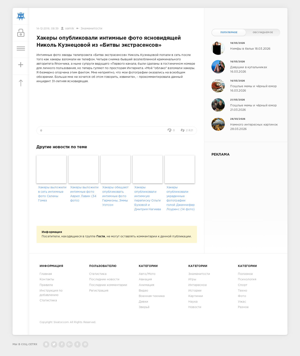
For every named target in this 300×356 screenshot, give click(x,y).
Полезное (245, 274)
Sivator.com (61, 322)
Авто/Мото (147, 274)
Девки (143, 302)
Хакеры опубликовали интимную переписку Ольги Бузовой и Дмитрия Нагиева (147, 198)
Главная (46, 274)
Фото (242, 296)
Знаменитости (91, 28)
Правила (46, 285)
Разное (243, 307)
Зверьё (144, 307)
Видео (143, 290)
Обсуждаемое (263, 32)
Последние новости (104, 279)
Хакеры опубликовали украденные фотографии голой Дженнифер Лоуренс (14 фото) (180, 198)
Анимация (146, 285)
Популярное (229, 32)
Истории (194, 290)
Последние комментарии (108, 285)
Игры (192, 279)
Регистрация (98, 290)
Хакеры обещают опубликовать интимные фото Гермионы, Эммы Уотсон (115, 196)
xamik (69, 28)
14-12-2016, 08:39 (47, 29)
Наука (193, 302)
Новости (194, 307)
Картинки (195, 296)
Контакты (47, 279)
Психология (247, 279)
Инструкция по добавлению (51, 292)
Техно (242, 290)
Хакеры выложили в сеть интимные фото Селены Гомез (52, 194)
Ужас (242, 302)
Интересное (197, 285)
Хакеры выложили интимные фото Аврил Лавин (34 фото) (84, 194)
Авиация (145, 279)
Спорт (242, 285)
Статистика (48, 300)
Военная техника (152, 296)
